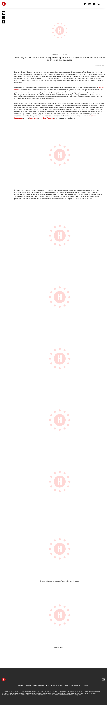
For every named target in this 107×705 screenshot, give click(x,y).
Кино (71, 685)
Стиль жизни (63, 685)
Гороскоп (85, 685)
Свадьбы (41, 685)
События (77, 685)
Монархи (28, 685)
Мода (35, 685)
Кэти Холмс (33, 118)
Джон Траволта (48, 118)
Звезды (20, 685)
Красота (54, 685)
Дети (47, 685)
